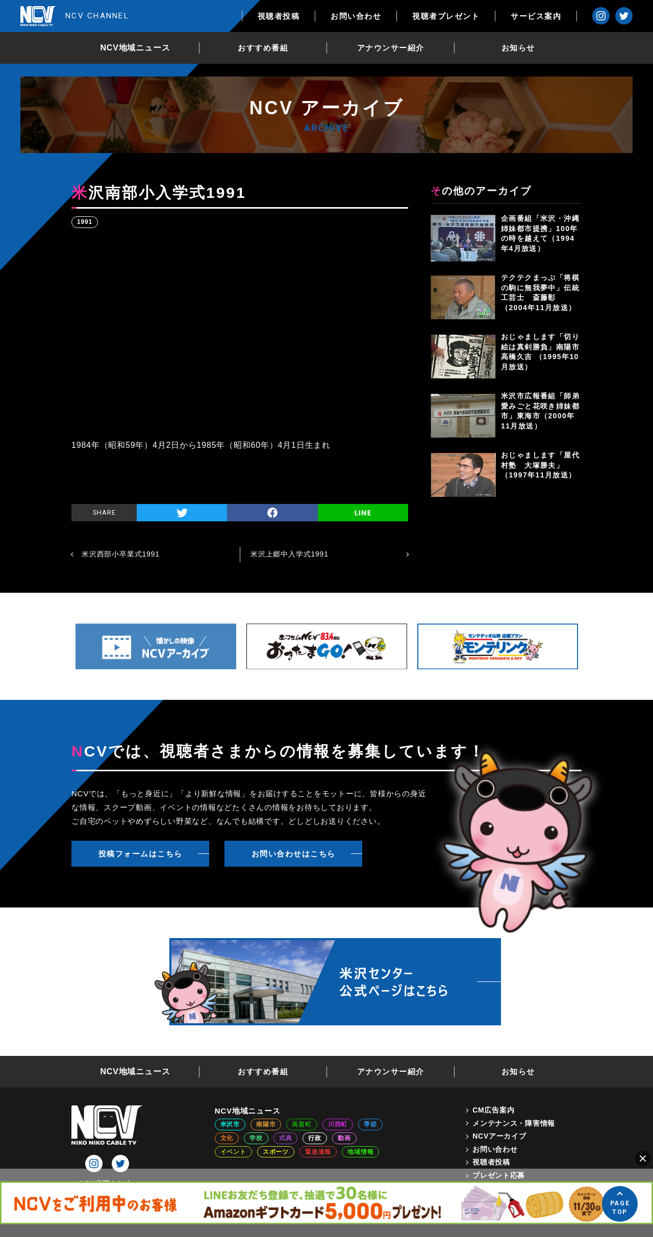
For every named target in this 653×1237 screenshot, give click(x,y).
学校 (256, 1138)
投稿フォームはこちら (140, 853)
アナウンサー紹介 (390, 47)
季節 (370, 1124)
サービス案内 (536, 16)
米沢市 (230, 1124)
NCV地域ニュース (135, 47)
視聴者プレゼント (446, 16)
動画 (344, 1138)
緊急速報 (318, 1151)
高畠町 (301, 1124)
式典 (285, 1138)
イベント (233, 1151)
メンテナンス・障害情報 (513, 1123)
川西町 (337, 1124)
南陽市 (265, 1124)
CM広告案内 (493, 1110)
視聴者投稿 (279, 16)
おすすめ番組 (263, 47)
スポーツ (276, 1151)
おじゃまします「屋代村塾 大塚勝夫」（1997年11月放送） (540, 465)
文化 (227, 1138)
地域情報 (360, 1151)
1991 (84, 221)
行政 (314, 1138)
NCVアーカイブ (499, 1136)
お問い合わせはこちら (294, 853)
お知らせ (518, 47)
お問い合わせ (356, 16)
